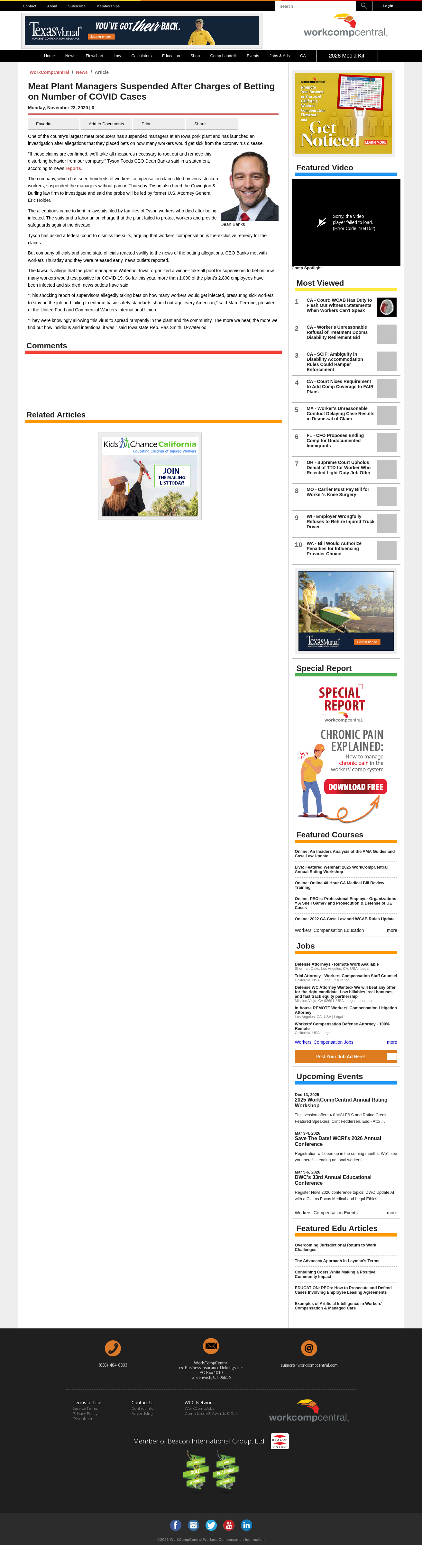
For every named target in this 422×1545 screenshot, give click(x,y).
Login (388, 6)
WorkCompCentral (50, 72)
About (52, 6)
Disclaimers (84, 1418)
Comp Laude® (223, 56)
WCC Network (199, 1402)
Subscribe (77, 6)
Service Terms (85, 1408)
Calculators (142, 56)
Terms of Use (87, 1402)
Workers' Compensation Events (326, 1212)
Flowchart (94, 56)
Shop (195, 56)
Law (117, 56)
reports (73, 168)
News (70, 56)
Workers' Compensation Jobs (324, 1042)
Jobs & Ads (280, 56)
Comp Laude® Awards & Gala (212, 1413)
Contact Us (143, 1402)
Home (49, 56)
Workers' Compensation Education (329, 930)
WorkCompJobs (199, 1408)
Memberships (108, 6)
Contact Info (143, 1408)
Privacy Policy (85, 1413)
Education (171, 56)
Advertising (142, 1413)
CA (303, 56)
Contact (29, 6)
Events (253, 56)
